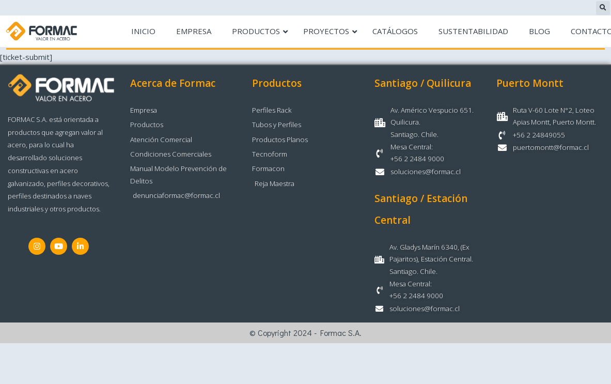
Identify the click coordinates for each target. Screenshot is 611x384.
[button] (603, 8)
